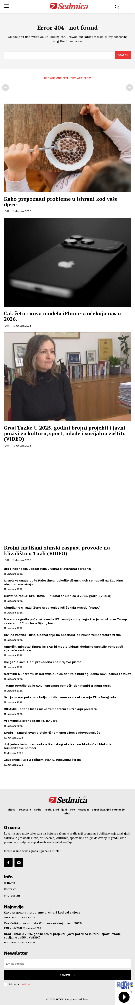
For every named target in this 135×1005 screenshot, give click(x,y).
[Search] (123, 55)
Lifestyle (10, 917)
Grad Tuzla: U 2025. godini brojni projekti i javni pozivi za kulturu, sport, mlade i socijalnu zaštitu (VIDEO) (65, 433)
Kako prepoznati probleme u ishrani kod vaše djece (61, 201)
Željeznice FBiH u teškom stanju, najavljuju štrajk (42, 760)
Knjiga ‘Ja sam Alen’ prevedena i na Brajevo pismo (42, 662)
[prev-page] (5, 87)
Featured (10, 942)
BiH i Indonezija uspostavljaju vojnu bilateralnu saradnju (47, 569)
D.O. (7, 211)
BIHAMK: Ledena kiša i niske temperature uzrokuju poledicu (50, 709)
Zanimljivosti (13, 928)
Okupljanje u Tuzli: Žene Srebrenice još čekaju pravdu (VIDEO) (52, 607)
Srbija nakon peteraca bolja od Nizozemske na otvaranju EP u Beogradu (60, 697)
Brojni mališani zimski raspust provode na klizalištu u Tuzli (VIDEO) (57, 550)
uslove (26, 984)
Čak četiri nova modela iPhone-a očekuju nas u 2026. (62, 316)
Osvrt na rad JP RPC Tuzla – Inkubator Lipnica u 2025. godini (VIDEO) (57, 596)
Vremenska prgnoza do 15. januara (30, 721)
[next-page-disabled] (129, 87)
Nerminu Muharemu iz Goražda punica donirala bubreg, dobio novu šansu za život (67, 674)
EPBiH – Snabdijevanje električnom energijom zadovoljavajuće (52, 732)
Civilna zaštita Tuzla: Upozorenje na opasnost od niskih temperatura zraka (62, 635)
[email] (67, 963)
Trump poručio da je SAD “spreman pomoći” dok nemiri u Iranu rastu (57, 685)
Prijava (67, 975)
